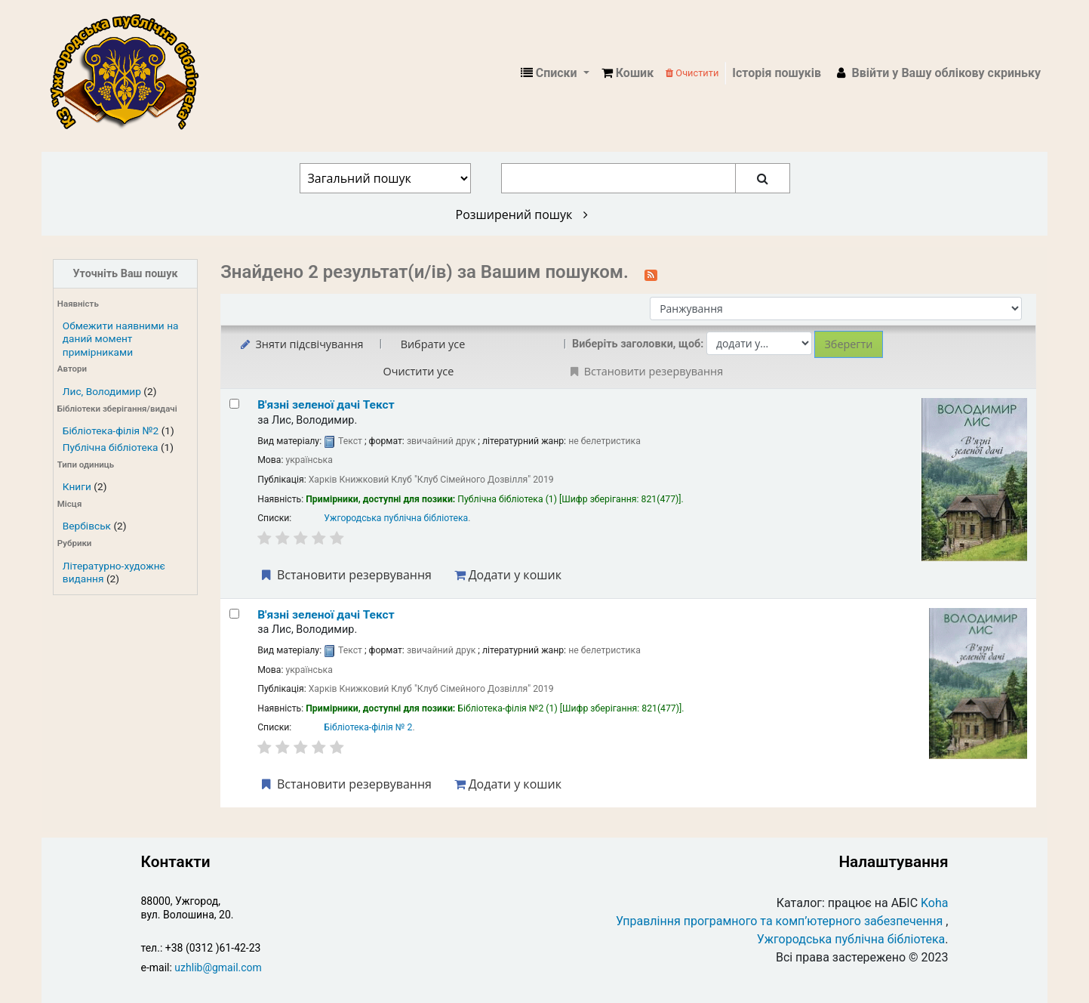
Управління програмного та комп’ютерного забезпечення (779, 921)
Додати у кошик (507, 574)
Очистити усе (418, 371)
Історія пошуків (776, 73)
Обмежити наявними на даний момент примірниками (121, 338)
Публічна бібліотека (110, 447)
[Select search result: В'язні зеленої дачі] (234, 404)
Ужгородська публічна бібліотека (396, 518)
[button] (627, 73)
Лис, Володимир (102, 391)
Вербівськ (87, 526)
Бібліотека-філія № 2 (368, 727)
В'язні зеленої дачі (326, 405)
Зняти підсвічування (300, 344)
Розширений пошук (522, 214)
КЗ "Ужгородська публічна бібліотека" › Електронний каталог (130, 73)
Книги (77, 486)
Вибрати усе (433, 344)
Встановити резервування (345, 574)
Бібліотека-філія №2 (110, 430)
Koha (934, 903)
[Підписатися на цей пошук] (651, 273)
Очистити (692, 73)
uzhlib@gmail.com (217, 967)
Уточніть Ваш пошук (125, 273)
